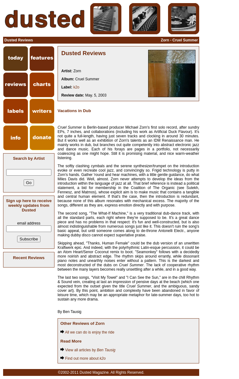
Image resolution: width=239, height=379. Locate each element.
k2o (76, 87)
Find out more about (82, 358)
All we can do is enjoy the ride (87, 332)
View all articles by (87, 350)
